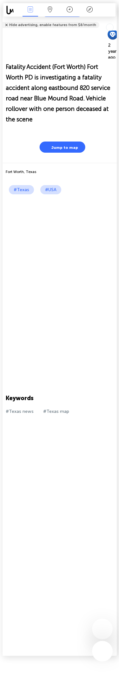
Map (50, 10)
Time (69, 10)
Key (89, 10)
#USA (50, 189)
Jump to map (60, 147)
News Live (30, 10)
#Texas (21, 189)
